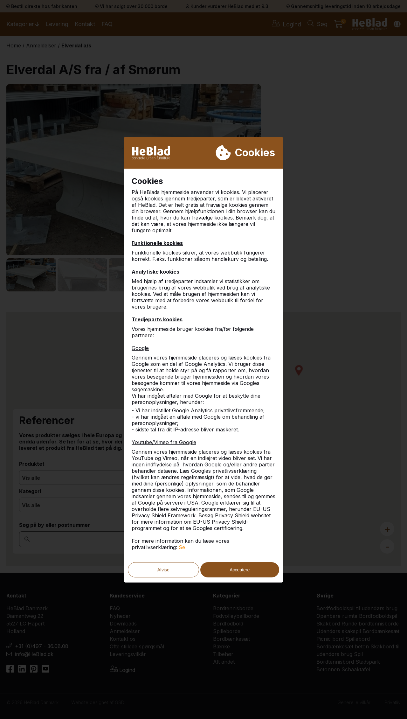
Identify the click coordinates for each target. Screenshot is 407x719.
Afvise (163, 569)
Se (182, 547)
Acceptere (240, 569)
